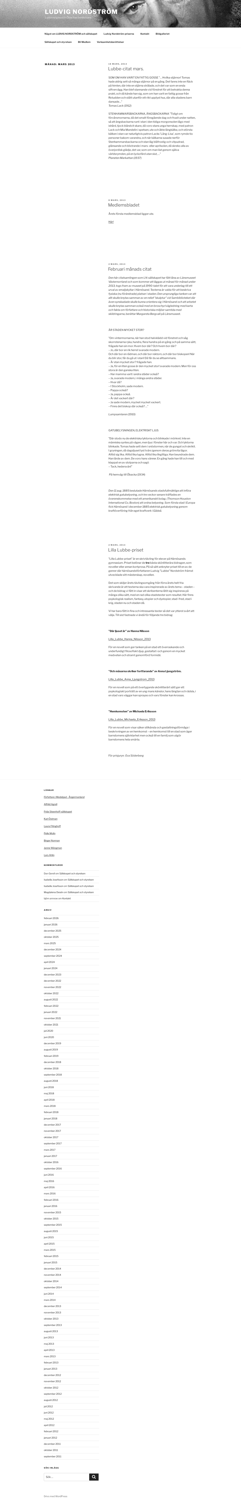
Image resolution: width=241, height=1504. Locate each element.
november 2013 (52, 1312)
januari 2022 (50, 1012)
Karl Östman (50, 818)
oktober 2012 (51, 1387)
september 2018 (53, 1074)
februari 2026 (51, 918)
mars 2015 (50, 1249)
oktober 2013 (51, 1318)
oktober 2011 (51, 1450)
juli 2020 (48, 1030)
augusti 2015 (51, 1231)
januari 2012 (50, 1437)
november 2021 (52, 1018)
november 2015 (52, 1212)
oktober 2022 (51, 993)
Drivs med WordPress (55, 1496)
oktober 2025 (51, 936)
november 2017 (52, 1130)
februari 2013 (51, 1362)
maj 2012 (49, 1418)
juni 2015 (49, 1237)
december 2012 (52, 1375)
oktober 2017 (51, 1137)
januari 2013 (50, 1368)
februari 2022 (51, 1005)
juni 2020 (49, 1037)
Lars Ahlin (49, 855)
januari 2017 (50, 1156)
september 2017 (53, 1143)
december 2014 (52, 1268)
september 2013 (53, 1325)
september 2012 (53, 1393)
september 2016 (53, 1168)
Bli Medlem (84, 42)
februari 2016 (51, 1199)
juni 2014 (49, 1293)
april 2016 (49, 1187)
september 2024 (53, 955)
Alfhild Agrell (50, 804)
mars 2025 (50, 943)
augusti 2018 (51, 1080)
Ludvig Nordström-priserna (119, 33)
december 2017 (52, 1124)
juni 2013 (49, 1337)
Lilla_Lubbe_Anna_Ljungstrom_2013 (131, 679)
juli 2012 (48, 1406)
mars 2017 (49, 1149)
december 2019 (52, 1043)
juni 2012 (49, 1412)
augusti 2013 (51, 1331)
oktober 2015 (51, 1218)
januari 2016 (50, 1206)
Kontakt (144, 33)
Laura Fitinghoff (52, 826)
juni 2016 (49, 1174)
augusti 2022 (51, 999)
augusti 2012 (51, 1400)
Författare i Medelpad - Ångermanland (64, 797)
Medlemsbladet (124, 205)
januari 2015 (50, 1262)
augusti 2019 (51, 1049)
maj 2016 (49, 1181)
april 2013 (49, 1350)
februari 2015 (51, 1256)
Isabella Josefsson (53, 879)
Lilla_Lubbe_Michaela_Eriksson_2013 (131, 719)
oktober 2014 (51, 1281)
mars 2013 (50, 1356)
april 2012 (49, 1425)
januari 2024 (50, 968)
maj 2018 (49, 1093)
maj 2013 (49, 1343)
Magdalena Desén (53, 892)
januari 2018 (50, 1118)
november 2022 (52, 987)
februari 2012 (51, 1431)
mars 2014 (50, 1299)
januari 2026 (50, 924)
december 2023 (52, 974)
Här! (111, 221)
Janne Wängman (53, 847)
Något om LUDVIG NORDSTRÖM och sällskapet (71, 33)
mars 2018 (50, 1105)
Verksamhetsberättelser (110, 42)
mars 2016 (50, 1193)
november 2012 (52, 1381)
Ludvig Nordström (81, 11)
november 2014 (52, 1274)
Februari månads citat (130, 269)
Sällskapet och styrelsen (58, 42)
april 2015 (49, 1243)
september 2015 (53, 1224)
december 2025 (52, 930)
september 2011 (52, 1456)
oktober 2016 (51, 1162)
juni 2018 (49, 1087)
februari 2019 (51, 1055)
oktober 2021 (51, 1024)
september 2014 (53, 1287)
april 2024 (49, 962)
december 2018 (52, 1062)
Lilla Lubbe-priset (125, 549)
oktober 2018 (51, 1068)
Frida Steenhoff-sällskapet (58, 811)
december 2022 (52, 980)
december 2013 (52, 1306)
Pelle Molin (49, 833)
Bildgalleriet (163, 33)
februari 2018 (51, 1112)
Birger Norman (52, 840)
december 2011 (52, 1443)
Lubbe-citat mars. (126, 68)
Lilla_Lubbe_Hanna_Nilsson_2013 (129, 639)
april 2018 (49, 1099)
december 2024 (52, 949)
